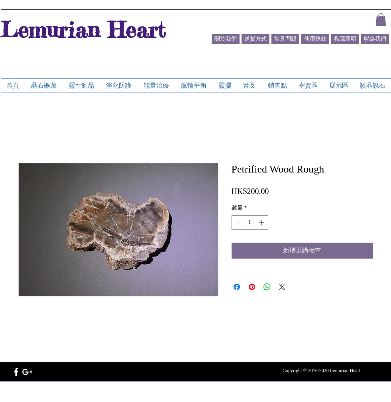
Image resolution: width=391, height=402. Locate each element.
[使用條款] (315, 39)
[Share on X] (282, 287)
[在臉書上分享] (237, 287)
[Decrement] (238, 222)
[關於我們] (226, 39)
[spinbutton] (250, 222)
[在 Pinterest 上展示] (252, 287)
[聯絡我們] (375, 39)
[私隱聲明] (345, 39)
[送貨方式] (255, 39)
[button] (380, 19)
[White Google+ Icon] (27, 372)
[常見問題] (285, 39)
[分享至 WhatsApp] (267, 287)
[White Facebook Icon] (16, 372)
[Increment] (262, 222)
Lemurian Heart (82, 29)
